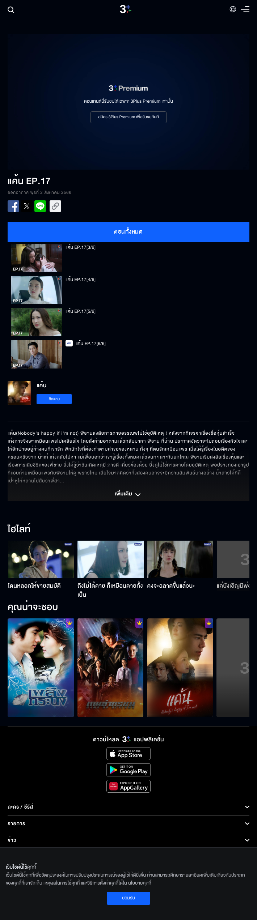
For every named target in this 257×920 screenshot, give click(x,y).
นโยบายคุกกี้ (139, 883)
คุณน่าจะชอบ (33, 607)
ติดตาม (54, 399)
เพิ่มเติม (128, 494)
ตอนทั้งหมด (128, 232)
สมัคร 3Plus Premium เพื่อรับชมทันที (128, 117)
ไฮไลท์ (19, 530)
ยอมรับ (128, 898)
